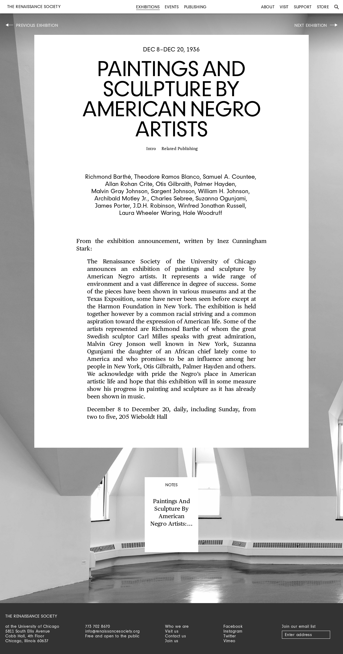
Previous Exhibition (37, 25)
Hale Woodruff (202, 212)
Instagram (233, 631)
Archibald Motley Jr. (121, 198)
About (268, 6)
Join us (171, 640)
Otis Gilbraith (173, 184)
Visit (284, 6)
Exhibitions (147, 6)
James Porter (112, 205)
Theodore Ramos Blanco (167, 176)
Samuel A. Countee (229, 176)
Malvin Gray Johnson (119, 191)
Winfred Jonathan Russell (211, 205)
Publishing (195, 6)
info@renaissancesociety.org (112, 631)
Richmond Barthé (108, 176)
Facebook (233, 626)
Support (303, 6)
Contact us (175, 635)
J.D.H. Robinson (154, 205)
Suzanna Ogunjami (221, 198)
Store (323, 6)
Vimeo (229, 640)
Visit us (171, 631)
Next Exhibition (310, 25)
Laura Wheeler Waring (149, 212)
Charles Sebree (171, 198)
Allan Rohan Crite (128, 184)
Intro (151, 149)
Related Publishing (180, 149)
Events (172, 6)
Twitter (229, 635)
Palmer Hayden (214, 184)
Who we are (177, 626)
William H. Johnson (223, 191)
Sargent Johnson (173, 191)
